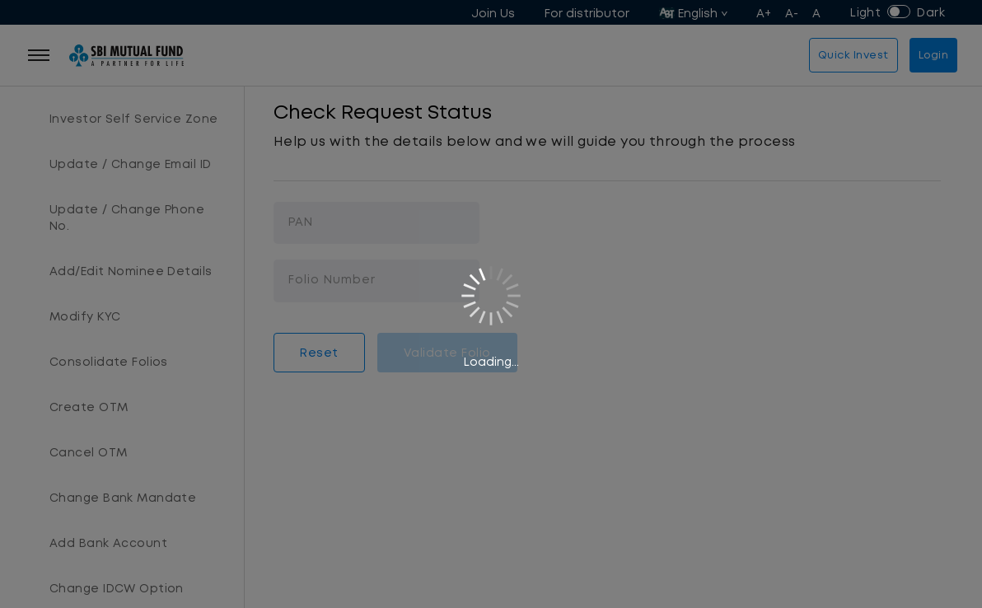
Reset (319, 352)
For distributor (587, 13)
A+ (764, 13)
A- (792, 13)
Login (934, 55)
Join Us (493, 13)
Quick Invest (853, 55)
